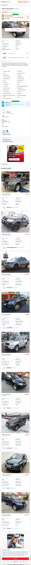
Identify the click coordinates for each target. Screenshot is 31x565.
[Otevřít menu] (29, 2)
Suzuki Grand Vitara (6, 194)
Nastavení (15, 561)
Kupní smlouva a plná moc (8, 141)
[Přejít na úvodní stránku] (5, 1)
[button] (6, 134)
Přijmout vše (15, 558)
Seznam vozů (4, 5)
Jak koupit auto (12, 533)
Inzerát (23, 1)
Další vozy (4, 130)
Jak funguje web (19, 533)
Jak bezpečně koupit (7, 139)
